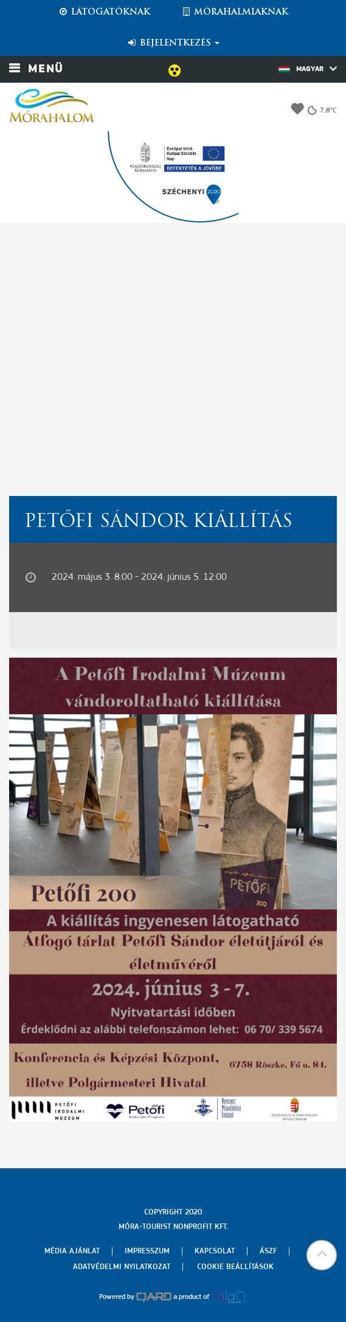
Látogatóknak (104, 12)
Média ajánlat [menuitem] (72, 1251)
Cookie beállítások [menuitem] (235, 1267)
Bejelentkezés (173, 43)
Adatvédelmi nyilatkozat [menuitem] (121, 1267)
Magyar (308, 68)
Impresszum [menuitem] (147, 1251)
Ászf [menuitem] (268, 1251)
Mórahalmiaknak (234, 12)
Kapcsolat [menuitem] (215, 1251)
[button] (321, 1255)
